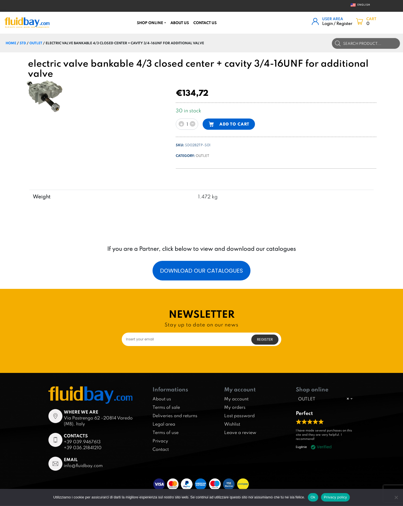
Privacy (160, 441)
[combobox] (325, 399)
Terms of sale (166, 407)
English (359, 5)
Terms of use (166, 432)
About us (179, 22)
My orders (234, 407)
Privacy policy (335, 497)
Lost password (239, 416)
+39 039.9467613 (82, 441)
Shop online (150, 22)
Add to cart (234, 124)
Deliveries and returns (175, 416)
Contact (161, 449)
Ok (313, 497)
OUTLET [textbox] (323, 399)
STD (23, 43)
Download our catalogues (201, 271)
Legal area (164, 424)
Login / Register (337, 23)
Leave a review (240, 432)
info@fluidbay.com (83, 465)
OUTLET (35, 43)
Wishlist (232, 424)
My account (236, 399)
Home (11, 43)
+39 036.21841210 (83, 447)
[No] (396, 497)
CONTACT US (205, 22)
